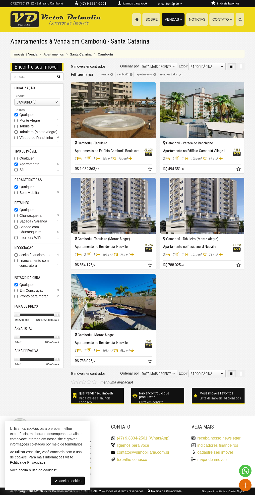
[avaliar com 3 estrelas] (83, 382)
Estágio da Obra (27, 278)
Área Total (23, 328)
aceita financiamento (39, 255)
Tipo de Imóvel (25, 151)
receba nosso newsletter (218, 438)
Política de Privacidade (166, 491)
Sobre (151, 19)
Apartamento (39, 164)
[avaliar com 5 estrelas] (94, 382)
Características (28, 180)
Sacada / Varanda (39, 221)
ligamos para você (133, 445)
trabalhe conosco (132, 459)
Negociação (23, 248)
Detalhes (21, 203)
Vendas (173, 19)
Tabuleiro (39, 126)
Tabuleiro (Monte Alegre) (39, 132)
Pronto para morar (39, 296)
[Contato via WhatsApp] (245, 471)
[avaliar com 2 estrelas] (78, 382)
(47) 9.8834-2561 (93, 3)
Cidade (19, 96)
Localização (24, 88)
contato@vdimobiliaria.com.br (143, 452)
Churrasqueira (39, 216)
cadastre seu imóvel (215, 452)
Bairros (19, 110)
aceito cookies (67, 481)
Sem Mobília (39, 193)
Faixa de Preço (26, 306)
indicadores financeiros (217, 445)
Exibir (183, 66)
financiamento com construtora (39, 263)
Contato (222, 19)
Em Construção (39, 290)
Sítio (39, 170)
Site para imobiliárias (214, 491)
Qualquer (26, 115)
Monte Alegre (39, 120)
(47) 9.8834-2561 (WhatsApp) (143, 438)
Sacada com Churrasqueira (39, 229)
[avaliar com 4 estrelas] (89, 382)
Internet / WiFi (39, 238)
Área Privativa (26, 351)
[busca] (240, 19)
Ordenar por (129, 66)
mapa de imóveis (212, 459)
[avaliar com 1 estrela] (73, 382)
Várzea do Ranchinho (39, 138)
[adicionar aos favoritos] (150, 170)
